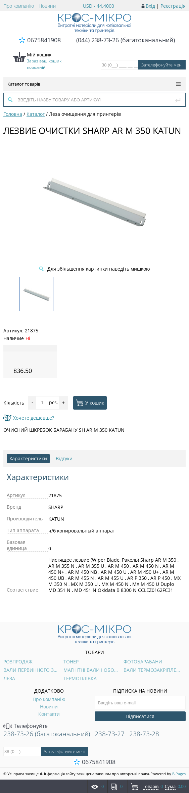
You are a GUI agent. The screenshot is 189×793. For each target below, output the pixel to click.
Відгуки (64, 458)
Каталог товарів (94, 84)
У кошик (90, 402)
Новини (47, 6)
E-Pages (179, 773)
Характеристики (28, 458)
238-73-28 (144, 734)
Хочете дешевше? (28, 418)
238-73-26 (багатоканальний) (46, 734)
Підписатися (140, 716)
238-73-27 (110, 734)
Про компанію (18, 6)
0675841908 (44, 40)
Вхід (150, 6)
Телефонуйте (25, 726)
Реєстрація (173, 6)
